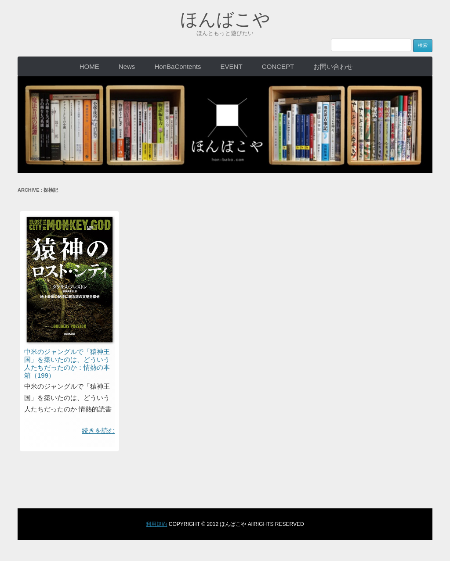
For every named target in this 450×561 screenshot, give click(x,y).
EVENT (232, 66)
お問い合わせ (333, 66)
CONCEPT (278, 66)
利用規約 (156, 524)
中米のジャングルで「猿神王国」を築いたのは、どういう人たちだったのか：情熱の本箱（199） (67, 363)
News (127, 66)
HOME (89, 66)
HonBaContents (178, 66)
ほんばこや (225, 19)
